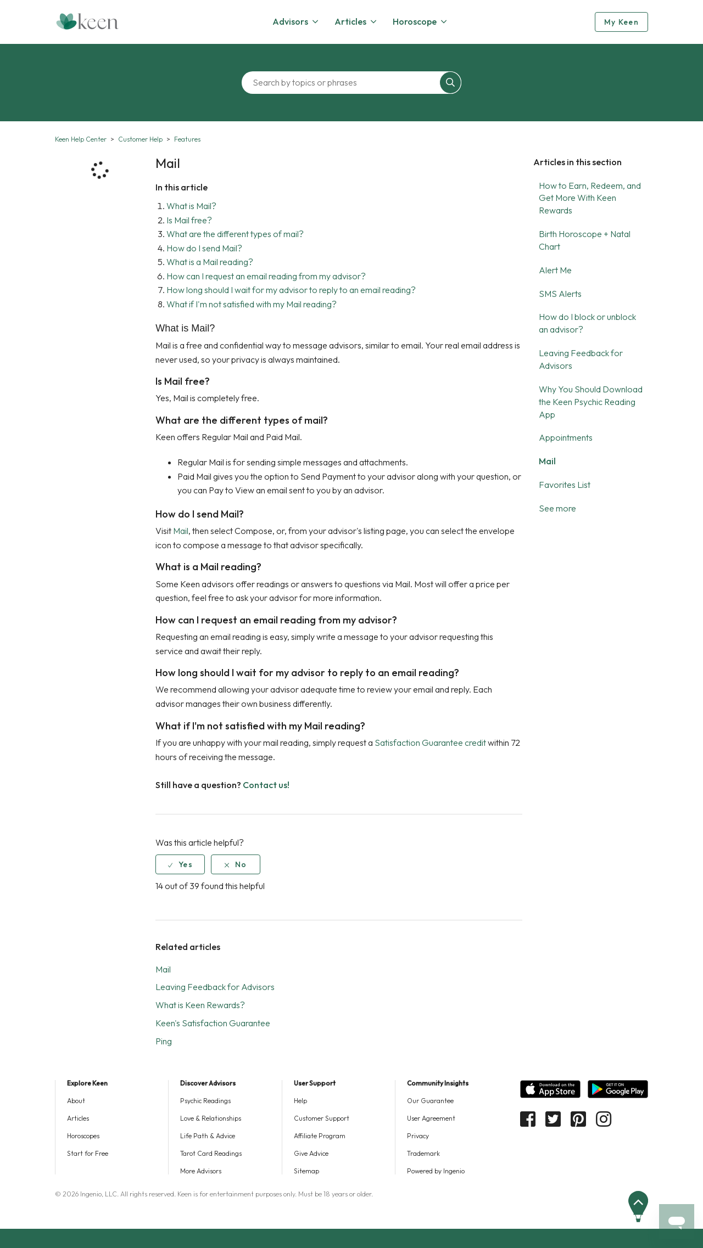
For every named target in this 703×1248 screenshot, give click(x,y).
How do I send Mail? (204, 248)
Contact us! (266, 784)
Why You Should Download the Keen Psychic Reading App (591, 402)
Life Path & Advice (207, 1136)
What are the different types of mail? (235, 233)
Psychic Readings (205, 1101)
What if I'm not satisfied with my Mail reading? (251, 304)
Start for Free (87, 1153)
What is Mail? (191, 205)
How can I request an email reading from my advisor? (266, 276)
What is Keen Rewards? (200, 1004)
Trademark (423, 1153)
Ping (163, 1041)
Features (187, 139)
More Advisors (200, 1171)
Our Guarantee (430, 1101)
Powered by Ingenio (436, 1171)
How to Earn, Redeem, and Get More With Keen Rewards (590, 198)
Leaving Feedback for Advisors (215, 986)
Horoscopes (83, 1136)
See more (557, 508)
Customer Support (321, 1118)
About (76, 1101)
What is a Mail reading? (209, 261)
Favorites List (564, 484)
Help (300, 1101)
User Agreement (431, 1118)
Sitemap (306, 1171)
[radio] (180, 864)
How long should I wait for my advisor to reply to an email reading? (291, 289)
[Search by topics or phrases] (343, 82)
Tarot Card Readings (211, 1153)
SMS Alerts (560, 293)
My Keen (621, 22)
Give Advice (311, 1153)
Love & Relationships (210, 1118)
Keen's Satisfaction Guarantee (212, 1022)
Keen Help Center (81, 139)
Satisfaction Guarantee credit (430, 742)
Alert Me (555, 270)
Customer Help (140, 139)
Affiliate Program (319, 1136)
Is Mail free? (189, 220)
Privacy (418, 1136)
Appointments (566, 437)
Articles (78, 1118)
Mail (547, 461)
